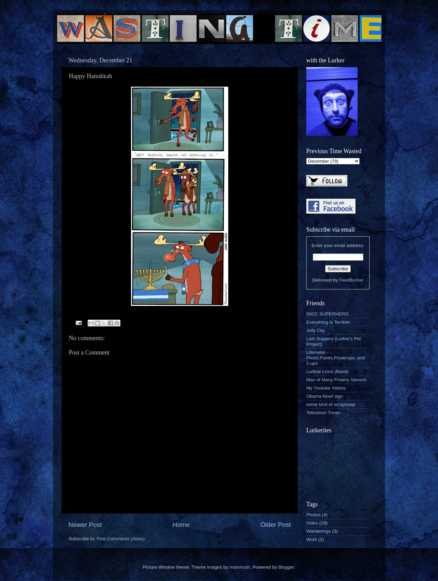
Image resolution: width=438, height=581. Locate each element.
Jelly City (315, 330)
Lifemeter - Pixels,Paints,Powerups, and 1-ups (335, 358)
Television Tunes (323, 412)
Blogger (286, 567)
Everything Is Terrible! (328, 322)
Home (181, 524)
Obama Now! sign (324, 396)
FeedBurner (351, 280)
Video (312, 523)
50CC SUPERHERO (327, 314)
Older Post (275, 524)
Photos (313, 514)
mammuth (240, 567)
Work (311, 539)
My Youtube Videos (326, 388)
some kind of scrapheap (330, 404)
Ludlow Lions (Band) (327, 371)
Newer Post (85, 524)
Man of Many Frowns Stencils (336, 379)
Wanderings (318, 531)
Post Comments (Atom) (121, 538)
